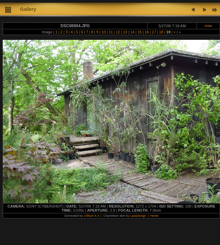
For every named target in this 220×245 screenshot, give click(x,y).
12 (118, 32)
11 (111, 32)
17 (154, 32)
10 (103, 32)
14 (132, 32)
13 (125, 32)
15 (139, 32)
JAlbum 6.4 (91, 215)
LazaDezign (138, 215)
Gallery (28, 9)
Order (208, 26)
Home (154, 215)
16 (147, 32)
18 (161, 32)
